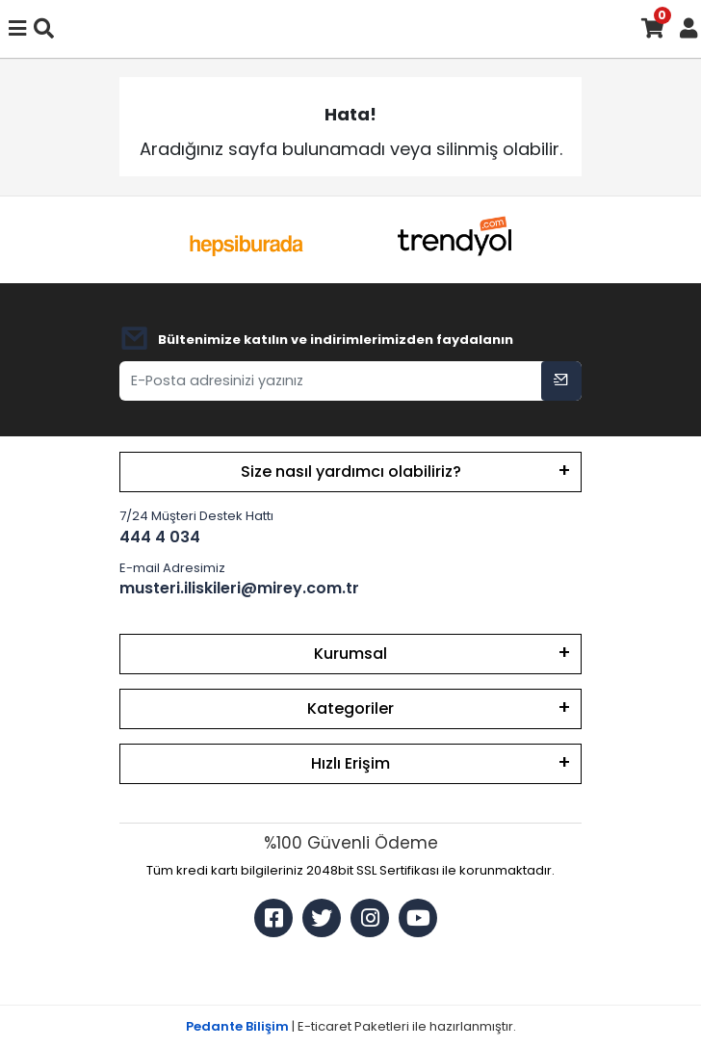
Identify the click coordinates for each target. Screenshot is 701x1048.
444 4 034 (159, 537)
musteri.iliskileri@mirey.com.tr (239, 588)
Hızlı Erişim (350, 763)
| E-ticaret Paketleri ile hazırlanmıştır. (351, 1026)
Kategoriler (350, 708)
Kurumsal (350, 653)
